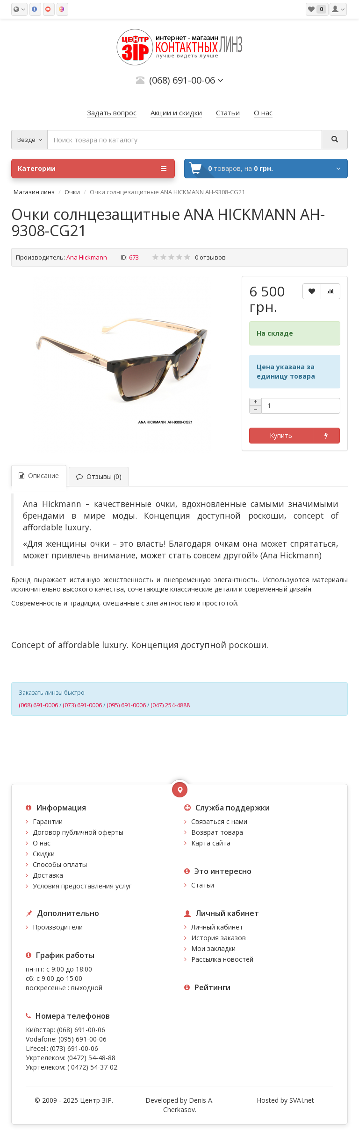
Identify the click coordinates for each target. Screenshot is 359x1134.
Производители (58, 927)
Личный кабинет (217, 927)
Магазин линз (34, 192)
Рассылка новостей (222, 959)
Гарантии (48, 821)
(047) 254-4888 (170, 705)
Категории (92, 168)
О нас (41, 842)
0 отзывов (210, 257)
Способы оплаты (60, 864)
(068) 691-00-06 (81, 1029)
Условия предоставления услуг (82, 885)
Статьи (202, 884)
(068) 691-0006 (38, 705)
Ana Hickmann (86, 257)
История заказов (218, 937)
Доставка (48, 875)
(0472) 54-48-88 (91, 1057)
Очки (72, 192)
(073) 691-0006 (82, 705)
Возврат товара (217, 832)
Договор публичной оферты (78, 832)
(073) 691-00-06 (74, 1048)
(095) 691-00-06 (82, 1039)
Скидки (44, 853)
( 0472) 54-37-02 (92, 1067)
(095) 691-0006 (126, 705)
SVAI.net (301, 1100)
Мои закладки (213, 948)
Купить (281, 435)
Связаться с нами (219, 821)
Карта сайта (210, 842)
